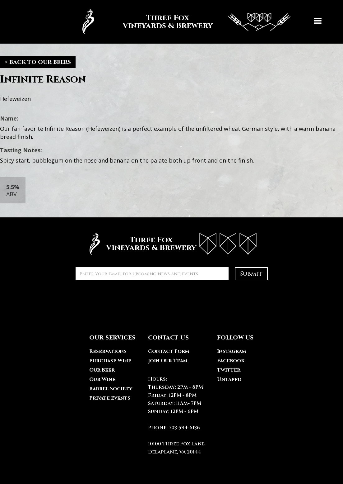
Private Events (109, 398)
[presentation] (123, 299)
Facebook (230, 361)
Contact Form (168, 351)
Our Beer (102, 370)
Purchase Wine (110, 361)
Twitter (228, 370)
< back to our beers (38, 62)
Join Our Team (167, 361)
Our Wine (102, 379)
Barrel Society (110, 389)
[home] (183, 21)
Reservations (108, 351)
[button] (318, 21)
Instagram (231, 351)
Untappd (229, 379)
